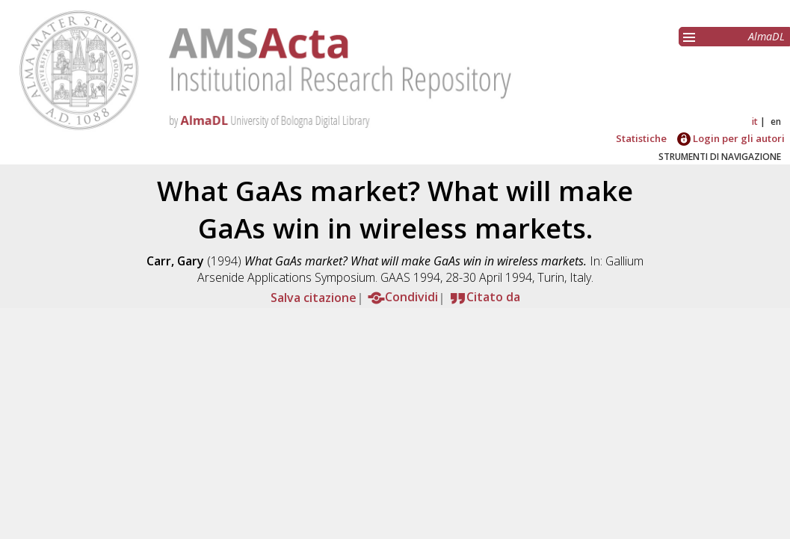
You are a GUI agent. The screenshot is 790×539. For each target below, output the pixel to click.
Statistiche (641, 138)
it (755, 121)
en (776, 121)
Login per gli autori (731, 138)
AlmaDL (766, 36)
